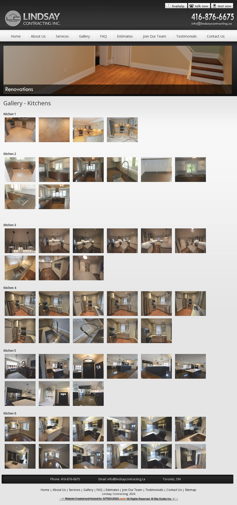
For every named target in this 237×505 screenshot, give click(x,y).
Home (16, 36)
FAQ (103, 36)
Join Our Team (154, 36)
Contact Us (216, 36)
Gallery (84, 36)
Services (62, 36)
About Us (38, 36)
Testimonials (186, 36)
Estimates (125, 36)
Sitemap (190, 490)
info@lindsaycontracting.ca (126, 479)
